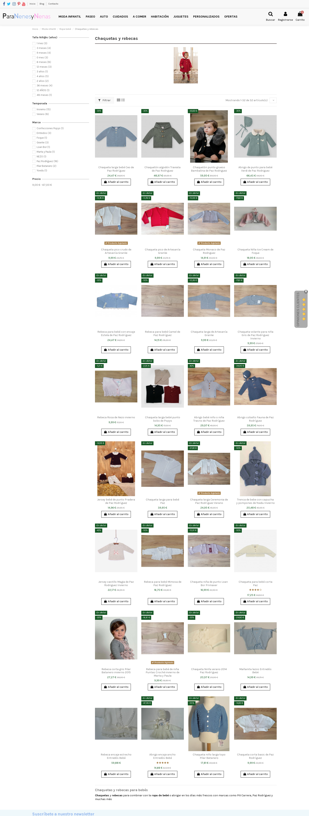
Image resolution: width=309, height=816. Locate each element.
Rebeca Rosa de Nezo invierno (116, 417)
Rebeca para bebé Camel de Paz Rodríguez (162, 333)
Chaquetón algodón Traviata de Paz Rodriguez (162, 169)
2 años (43, 80)
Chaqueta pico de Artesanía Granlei (162, 251)
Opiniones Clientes (298, 309)
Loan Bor (43, 147)
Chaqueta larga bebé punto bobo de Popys (162, 419)
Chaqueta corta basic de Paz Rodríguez (255, 756)
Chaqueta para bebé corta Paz (255, 583)
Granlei (43, 142)
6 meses (44, 62)
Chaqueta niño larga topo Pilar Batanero (209, 756)
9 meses (44, 52)
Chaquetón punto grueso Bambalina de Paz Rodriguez (209, 169)
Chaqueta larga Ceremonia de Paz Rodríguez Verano (209, 501)
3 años (42, 71)
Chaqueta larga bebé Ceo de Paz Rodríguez (116, 169)
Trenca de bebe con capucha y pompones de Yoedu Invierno (255, 501)
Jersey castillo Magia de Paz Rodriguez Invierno (116, 583)
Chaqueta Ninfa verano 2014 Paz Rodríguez (209, 671)
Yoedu (42, 170)
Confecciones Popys (50, 128)
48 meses (44, 94)
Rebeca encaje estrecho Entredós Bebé (116, 756)
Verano (43, 114)
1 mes (42, 43)
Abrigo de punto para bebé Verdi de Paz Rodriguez (255, 169)
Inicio (33, 3)
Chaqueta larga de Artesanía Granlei (209, 333)
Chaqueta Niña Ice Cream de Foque (255, 251)
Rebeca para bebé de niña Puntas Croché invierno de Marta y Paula (162, 673)
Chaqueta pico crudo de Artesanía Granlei (116, 251)
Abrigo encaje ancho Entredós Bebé (162, 756)
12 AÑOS (43, 90)
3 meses (44, 48)
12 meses (44, 66)
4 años (43, 76)
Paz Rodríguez (47, 161)
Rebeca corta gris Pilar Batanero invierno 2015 (116, 671)
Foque (42, 137)
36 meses (44, 85)
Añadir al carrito (116, 182)
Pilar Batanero (46, 165)
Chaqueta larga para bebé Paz (162, 501)
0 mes (42, 57)
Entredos (44, 133)
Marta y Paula (46, 151)
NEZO (41, 156)
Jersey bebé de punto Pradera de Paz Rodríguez (116, 501)
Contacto (53, 3)
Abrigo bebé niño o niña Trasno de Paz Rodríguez (209, 419)
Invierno (44, 109)
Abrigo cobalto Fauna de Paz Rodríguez (255, 419)
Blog (42, 3)
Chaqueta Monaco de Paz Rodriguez (209, 251)
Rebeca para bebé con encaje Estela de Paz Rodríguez (116, 333)
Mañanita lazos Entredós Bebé (255, 671)
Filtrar (104, 100)
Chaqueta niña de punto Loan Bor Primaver (209, 583)
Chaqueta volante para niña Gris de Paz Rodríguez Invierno (255, 335)
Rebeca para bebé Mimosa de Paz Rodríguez (162, 583)
